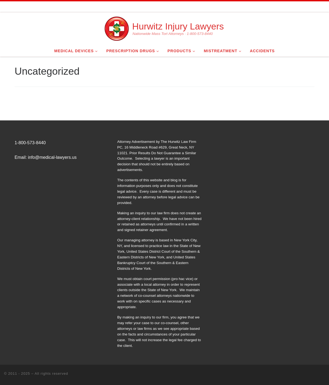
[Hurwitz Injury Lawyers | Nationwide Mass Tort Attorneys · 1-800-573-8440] (116, 28)
